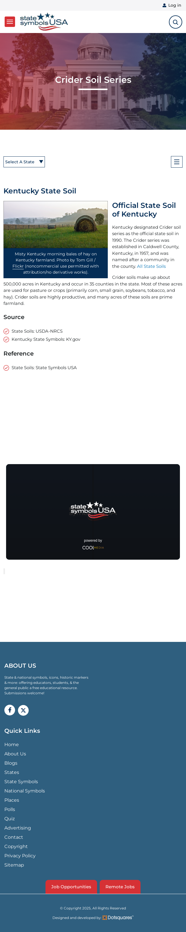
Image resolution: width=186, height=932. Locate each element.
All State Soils (151, 266)
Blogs (10, 763)
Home (11, 744)
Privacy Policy (20, 855)
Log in (174, 5)
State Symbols (21, 781)
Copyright (16, 846)
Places (11, 800)
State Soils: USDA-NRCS (37, 331)
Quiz (9, 818)
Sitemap (14, 865)
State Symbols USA (44, 21)
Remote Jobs (120, 886)
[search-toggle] (175, 22)
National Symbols (24, 791)
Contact (13, 837)
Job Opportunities (71, 886)
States (11, 772)
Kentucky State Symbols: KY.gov (46, 339)
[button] (55, 224)
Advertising (17, 828)
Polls (9, 809)
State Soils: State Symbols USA (44, 367)
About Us (15, 754)
